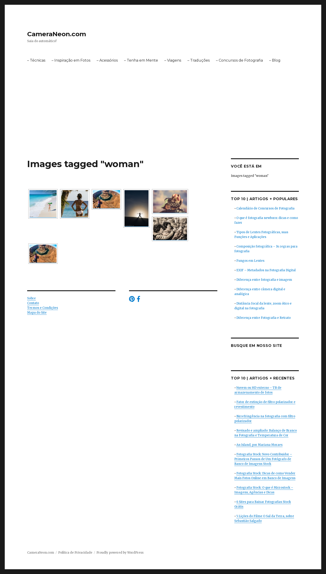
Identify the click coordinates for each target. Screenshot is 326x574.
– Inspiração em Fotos (71, 60)
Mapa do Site (37, 313)
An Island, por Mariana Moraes (259, 445)
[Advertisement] (163, 124)
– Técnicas (36, 60)
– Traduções (198, 60)
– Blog (274, 60)
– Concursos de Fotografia (239, 60)
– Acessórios (107, 60)
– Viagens (172, 60)
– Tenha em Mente (141, 60)
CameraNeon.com (56, 34)
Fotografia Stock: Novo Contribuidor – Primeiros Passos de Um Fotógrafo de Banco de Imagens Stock (263, 459)
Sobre (31, 298)
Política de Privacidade (75, 553)
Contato (33, 303)
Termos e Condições (42, 308)
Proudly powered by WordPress (120, 553)
